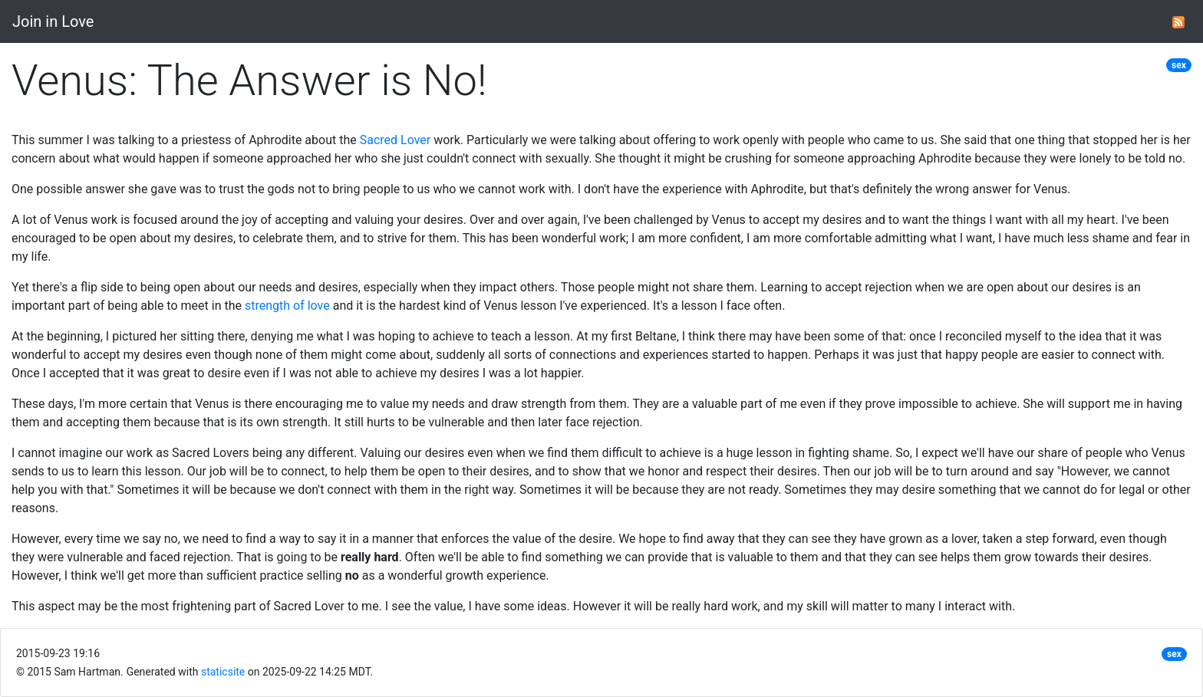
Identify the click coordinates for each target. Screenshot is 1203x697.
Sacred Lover (395, 140)
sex (1179, 65)
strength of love (287, 305)
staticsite (223, 672)
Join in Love (53, 21)
